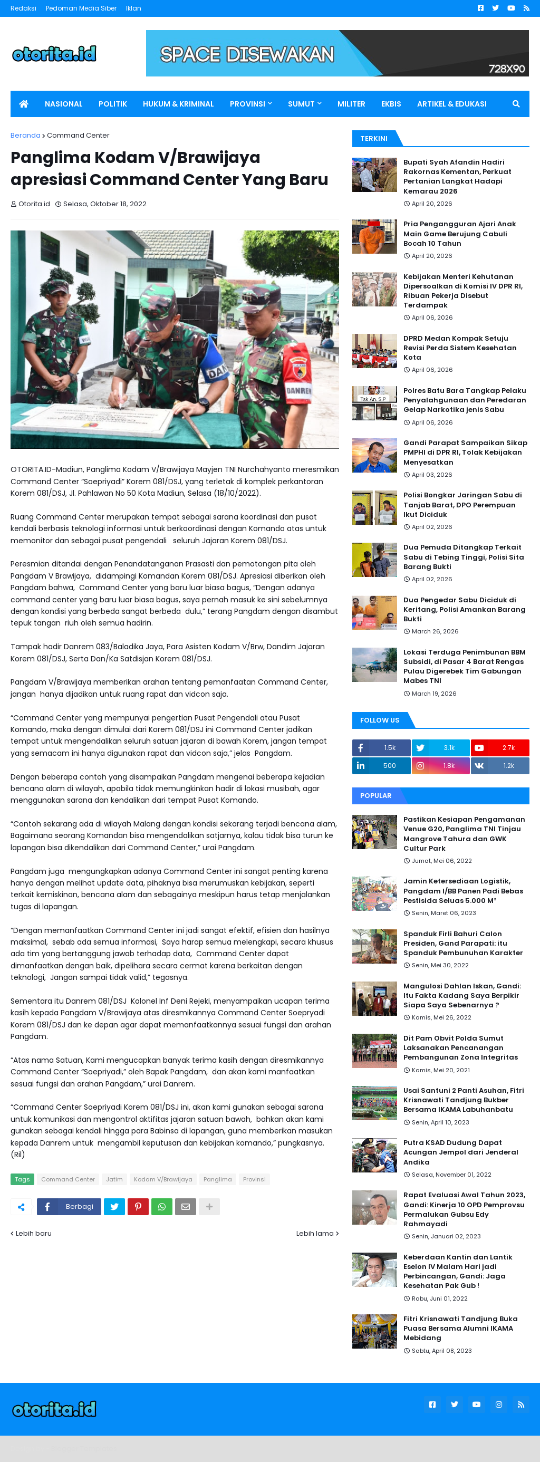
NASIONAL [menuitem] (64, 104)
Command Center (78, 135)
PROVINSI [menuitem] (247, 104)
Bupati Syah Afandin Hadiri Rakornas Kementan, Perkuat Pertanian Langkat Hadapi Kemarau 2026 (457, 177)
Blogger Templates (84, 1449)
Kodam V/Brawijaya (163, 1179)
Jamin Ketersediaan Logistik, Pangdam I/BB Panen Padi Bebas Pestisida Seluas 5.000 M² (463, 891)
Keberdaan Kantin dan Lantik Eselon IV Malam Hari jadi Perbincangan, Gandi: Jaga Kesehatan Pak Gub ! (458, 1272)
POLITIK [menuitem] (113, 104)
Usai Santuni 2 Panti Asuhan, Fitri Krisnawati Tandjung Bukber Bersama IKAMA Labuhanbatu (463, 1100)
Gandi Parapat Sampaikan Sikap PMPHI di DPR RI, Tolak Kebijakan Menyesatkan (465, 452)
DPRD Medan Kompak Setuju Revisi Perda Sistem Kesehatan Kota (460, 348)
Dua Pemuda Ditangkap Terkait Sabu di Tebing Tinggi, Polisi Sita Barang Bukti (463, 557)
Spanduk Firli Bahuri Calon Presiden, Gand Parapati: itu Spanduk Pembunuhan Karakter (463, 943)
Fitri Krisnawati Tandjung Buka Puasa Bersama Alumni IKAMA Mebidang (460, 1328)
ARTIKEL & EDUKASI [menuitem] (452, 104)
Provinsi (254, 1179)
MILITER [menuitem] (351, 104)
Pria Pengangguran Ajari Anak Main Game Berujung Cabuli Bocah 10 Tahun (459, 233)
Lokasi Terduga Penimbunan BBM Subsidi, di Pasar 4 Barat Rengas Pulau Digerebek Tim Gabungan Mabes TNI (464, 667)
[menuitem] (24, 104)
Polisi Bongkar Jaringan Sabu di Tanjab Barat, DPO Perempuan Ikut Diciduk (462, 504)
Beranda (26, 135)
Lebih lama (315, 1233)
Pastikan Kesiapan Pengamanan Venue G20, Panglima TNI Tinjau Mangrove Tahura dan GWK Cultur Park (464, 834)
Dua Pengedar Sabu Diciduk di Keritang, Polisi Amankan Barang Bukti (464, 609)
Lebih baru (34, 1233)
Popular (376, 796)
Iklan (133, 8)
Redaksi (23, 8)
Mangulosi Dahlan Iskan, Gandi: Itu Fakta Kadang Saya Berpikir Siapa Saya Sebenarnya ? (462, 996)
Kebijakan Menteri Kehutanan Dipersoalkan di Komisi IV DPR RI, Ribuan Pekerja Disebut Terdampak (463, 291)
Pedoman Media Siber (81, 8)
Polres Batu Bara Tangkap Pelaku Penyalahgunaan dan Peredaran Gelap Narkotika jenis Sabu (464, 400)
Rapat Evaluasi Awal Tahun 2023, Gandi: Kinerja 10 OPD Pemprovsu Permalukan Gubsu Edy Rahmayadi (464, 1209)
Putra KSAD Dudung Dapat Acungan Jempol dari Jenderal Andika (460, 1152)
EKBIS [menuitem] (391, 104)
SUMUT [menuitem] (301, 104)
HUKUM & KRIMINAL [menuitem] (178, 104)
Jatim (114, 1179)
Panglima (218, 1179)
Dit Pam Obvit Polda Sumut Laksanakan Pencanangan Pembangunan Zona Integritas (460, 1048)
